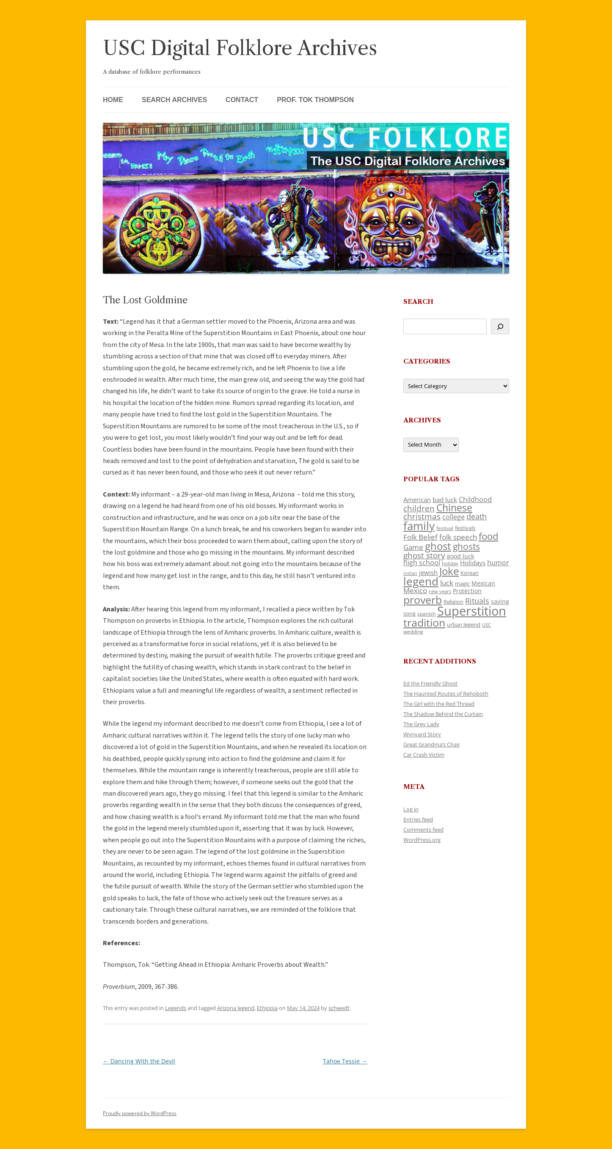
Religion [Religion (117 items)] (453, 601)
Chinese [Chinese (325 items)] (454, 507)
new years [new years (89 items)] (440, 591)
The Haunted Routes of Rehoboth (445, 693)
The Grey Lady (421, 724)
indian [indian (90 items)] (410, 573)
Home (113, 99)
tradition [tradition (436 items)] (424, 622)
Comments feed (423, 829)
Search (418, 301)
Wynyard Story (422, 734)
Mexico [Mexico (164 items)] (415, 590)
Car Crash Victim (423, 754)
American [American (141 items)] (417, 499)
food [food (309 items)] (488, 536)
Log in (411, 809)
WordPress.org (422, 840)
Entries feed (418, 819)
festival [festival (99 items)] (444, 528)
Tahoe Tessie (345, 1061)
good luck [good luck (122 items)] (460, 556)
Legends (175, 1008)
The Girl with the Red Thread (438, 704)
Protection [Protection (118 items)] (467, 591)
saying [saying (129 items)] (500, 601)
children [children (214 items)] (419, 508)
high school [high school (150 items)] (421, 562)
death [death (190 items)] (476, 516)
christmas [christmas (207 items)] (422, 516)
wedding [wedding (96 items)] (413, 631)
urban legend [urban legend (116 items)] (463, 624)
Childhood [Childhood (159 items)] (475, 499)
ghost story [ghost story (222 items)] (424, 555)
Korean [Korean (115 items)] (469, 573)
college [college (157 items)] (453, 517)
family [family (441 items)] (419, 526)
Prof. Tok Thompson (315, 99)
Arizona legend (235, 1008)
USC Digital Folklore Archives (240, 48)
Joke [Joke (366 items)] (449, 571)
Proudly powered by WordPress (139, 1113)
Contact (242, 99)
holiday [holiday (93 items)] (450, 563)
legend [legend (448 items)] (420, 581)
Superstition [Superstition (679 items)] (471, 610)
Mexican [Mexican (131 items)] (483, 583)
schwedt (339, 1008)
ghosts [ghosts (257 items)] (466, 546)
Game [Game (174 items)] (413, 547)
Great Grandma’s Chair (431, 744)
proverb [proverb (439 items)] (422, 599)
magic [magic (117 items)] (462, 583)
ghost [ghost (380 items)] (438, 546)
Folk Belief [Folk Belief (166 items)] (420, 537)
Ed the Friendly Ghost (430, 683)
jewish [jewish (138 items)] (428, 572)
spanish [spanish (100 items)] (426, 613)
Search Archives (174, 99)
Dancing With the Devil (139, 1061)
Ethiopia (267, 1008)
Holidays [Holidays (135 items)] (472, 562)
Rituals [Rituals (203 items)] (477, 600)
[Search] (500, 326)
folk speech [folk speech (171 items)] (458, 537)
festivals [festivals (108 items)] (465, 528)
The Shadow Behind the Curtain (443, 714)
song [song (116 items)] (409, 613)
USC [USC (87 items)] (486, 625)
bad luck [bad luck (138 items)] (445, 499)
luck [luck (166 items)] (446, 583)
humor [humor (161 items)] (498, 562)
